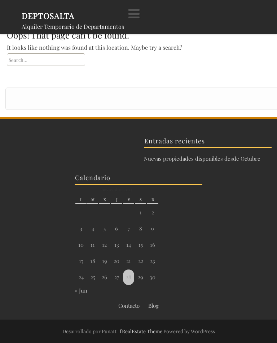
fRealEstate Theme (141, 331)
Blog (153, 305)
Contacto (129, 305)
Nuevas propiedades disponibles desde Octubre (202, 158)
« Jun (81, 290)
